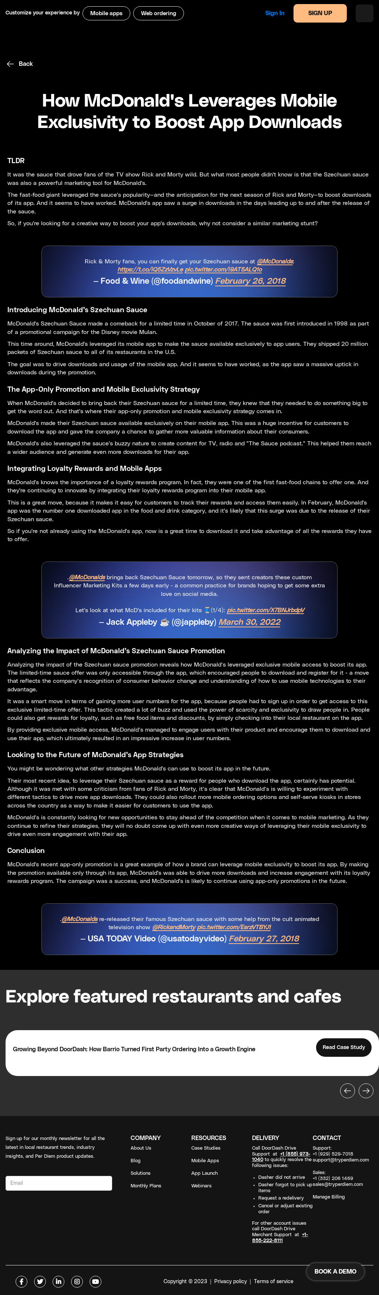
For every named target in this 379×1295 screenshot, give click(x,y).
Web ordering (158, 13)
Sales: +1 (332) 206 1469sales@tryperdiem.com (338, 1178)
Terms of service (274, 1281)
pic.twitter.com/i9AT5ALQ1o (223, 270)
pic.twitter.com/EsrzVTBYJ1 (234, 927)
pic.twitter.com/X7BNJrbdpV (265, 610)
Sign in (275, 13)
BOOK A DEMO (335, 1272)
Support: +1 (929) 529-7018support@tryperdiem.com (341, 1154)
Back (26, 64)
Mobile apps (106, 13)
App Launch (204, 1173)
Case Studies (206, 1148)
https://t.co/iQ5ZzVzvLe (150, 270)
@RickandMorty (173, 927)
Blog (136, 1161)
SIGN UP (320, 13)
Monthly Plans (146, 1186)
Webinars (201, 1186)
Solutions (141, 1173)
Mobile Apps (205, 1161)
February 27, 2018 (264, 939)
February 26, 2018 (250, 281)
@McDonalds (275, 261)
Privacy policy (230, 1281)
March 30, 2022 (249, 622)
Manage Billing (329, 1197)
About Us (141, 1148)
